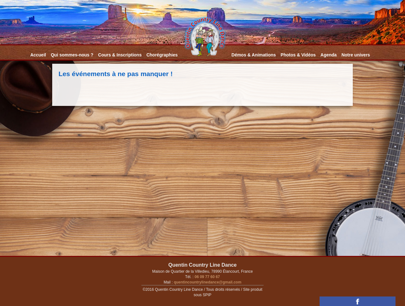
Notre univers (355, 54)
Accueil (38, 54)
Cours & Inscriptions (120, 54)
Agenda (329, 54)
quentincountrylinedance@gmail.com (207, 282)
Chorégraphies (162, 54)
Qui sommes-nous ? (72, 54)
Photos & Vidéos (298, 54)
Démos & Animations (254, 54)
